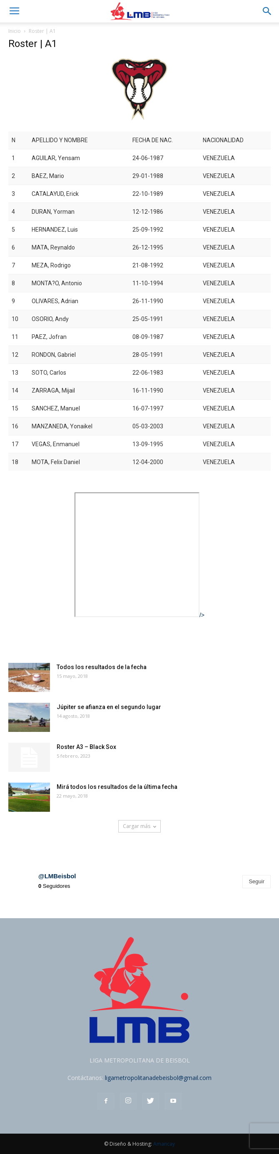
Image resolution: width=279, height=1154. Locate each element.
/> (139, 615)
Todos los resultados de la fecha (102, 667)
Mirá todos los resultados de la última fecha (117, 786)
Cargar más (139, 826)
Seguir (256, 881)
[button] (267, 11)
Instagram (26, 852)
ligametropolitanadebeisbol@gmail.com (158, 1078)
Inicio (14, 31)
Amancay (164, 1143)
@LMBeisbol (57, 876)
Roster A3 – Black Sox (86, 747)
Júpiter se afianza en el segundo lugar (109, 707)
